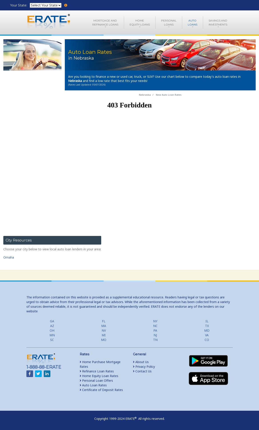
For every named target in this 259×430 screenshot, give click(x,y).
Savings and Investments (218, 22)
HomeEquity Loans (140, 22)
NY (155, 321)
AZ (52, 326)
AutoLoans (192, 22)
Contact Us (142, 371)
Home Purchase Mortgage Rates (100, 364)
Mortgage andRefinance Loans (105, 22)
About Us (141, 362)
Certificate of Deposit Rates (101, 390)
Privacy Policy (144, 366)
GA (52, 321)
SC (52, 340)
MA (103, 326)
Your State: (19, 5)
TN (155, 340)
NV (104, 330)
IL (207, 321)
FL (103, 321)
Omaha (8, 257)
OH (52, 330)
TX (207, 326)
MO (103, 340)
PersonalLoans (168, 22)
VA (207, 335)
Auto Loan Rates (93, 385)
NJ (155, 335)
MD (207, 330)
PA (155, 330)
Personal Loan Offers (96, 380)
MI (104, 335)
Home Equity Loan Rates (99, 376)
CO (207, 340)
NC (155, 326)
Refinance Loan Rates (97, 371)
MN (52, 335)
